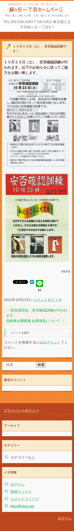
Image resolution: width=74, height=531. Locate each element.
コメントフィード (24, 499)
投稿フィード (21, 492)
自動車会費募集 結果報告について (35, 321)
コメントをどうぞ (47, 300)
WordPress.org (22, 506)
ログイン (50, 342)
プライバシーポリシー (21, 411)
